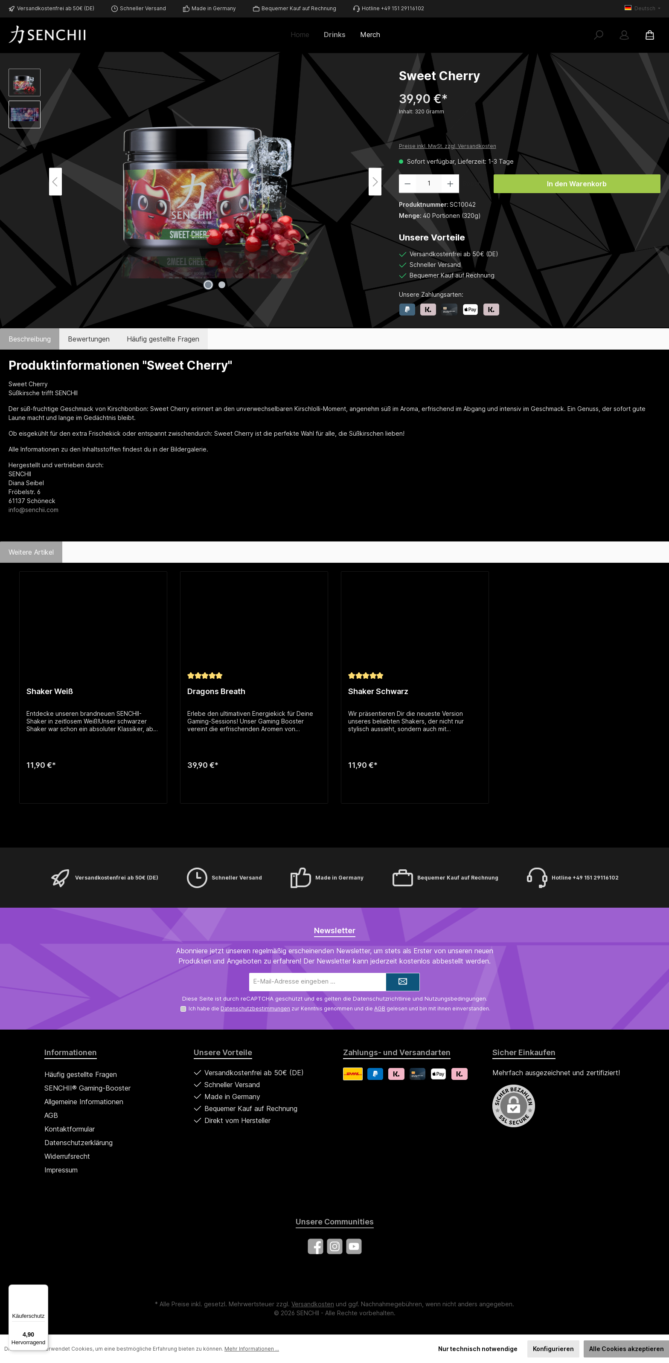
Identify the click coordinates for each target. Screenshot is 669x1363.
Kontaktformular (69, 1129)
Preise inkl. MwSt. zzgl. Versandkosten (447, 146)
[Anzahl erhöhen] (450, 183)
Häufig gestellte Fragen (80, 1074)
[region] (195, 182)
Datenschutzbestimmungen (255, 1008)
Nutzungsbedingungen (455, 998)
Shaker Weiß (49, 691)
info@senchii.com (33, 509)
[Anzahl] (429, 183)
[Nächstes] (375, 182)
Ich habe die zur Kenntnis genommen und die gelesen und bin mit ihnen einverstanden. (339, 1008)
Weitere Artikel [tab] (31, 552)
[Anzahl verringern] (407, 183)
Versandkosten (312, 1304)
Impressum (61, 1170)
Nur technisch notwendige (478, 1348)
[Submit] (403, 982)
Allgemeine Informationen (83, 1101)
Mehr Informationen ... (251, 1349)
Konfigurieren (553, 1348)
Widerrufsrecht (67, 1156)
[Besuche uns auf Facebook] (315, 1246)
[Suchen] (598, 34)
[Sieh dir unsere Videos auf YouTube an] (354, 1246)
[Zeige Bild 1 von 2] (208, 284)
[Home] (304, 34)
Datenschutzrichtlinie (382, 998)
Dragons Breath (216, 691)
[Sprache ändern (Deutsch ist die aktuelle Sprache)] (642, 8)
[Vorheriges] (55, 182)
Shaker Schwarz (378, 691)
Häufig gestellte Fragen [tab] (163, 339)
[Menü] (43, 1290)
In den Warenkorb (577, 183)
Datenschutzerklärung (78, 1142)
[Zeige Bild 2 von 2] (221, 284)
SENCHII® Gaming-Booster (87, 1088)
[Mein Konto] (624, 34)
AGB (379, 1008)
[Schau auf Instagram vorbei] (334, 1246)
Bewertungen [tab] (89, 339)
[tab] (29, 339)
